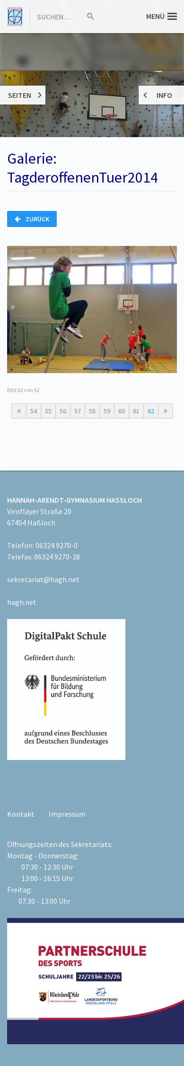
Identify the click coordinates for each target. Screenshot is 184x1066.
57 (77, 411)
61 (136, 411)
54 (33, 411)
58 (92, 411)
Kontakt (21, 814)
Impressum (67, 814)
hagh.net (21, 602)
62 (151, 411)
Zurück (32, 219)
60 (121, 411)
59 (107, 411)
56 (63, 411)
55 (48, 411)
